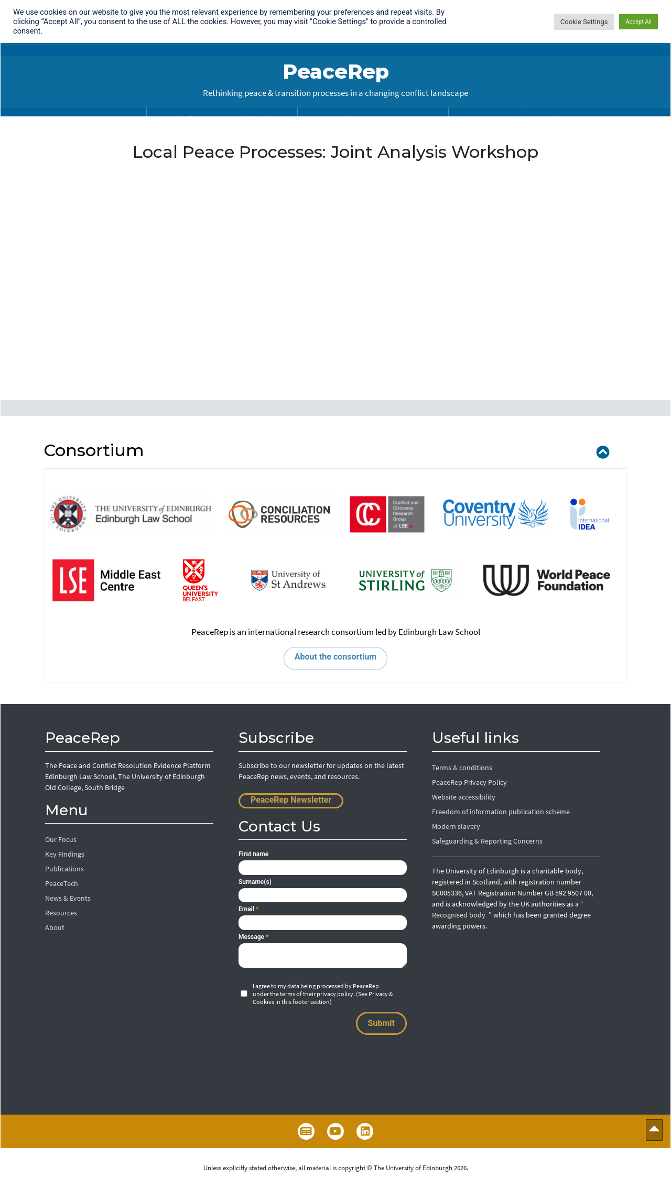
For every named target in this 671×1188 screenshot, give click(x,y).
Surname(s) (255, 881)
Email (248, 909)
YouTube (335, 1131)
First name (253, 854)
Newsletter (306, 1131)
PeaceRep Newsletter (291, 800)
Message (253, 937)
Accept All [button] (638, 21)
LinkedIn (364, 1131)
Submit (381, 1023)
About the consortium (335, 657)
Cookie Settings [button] (584, 22)
